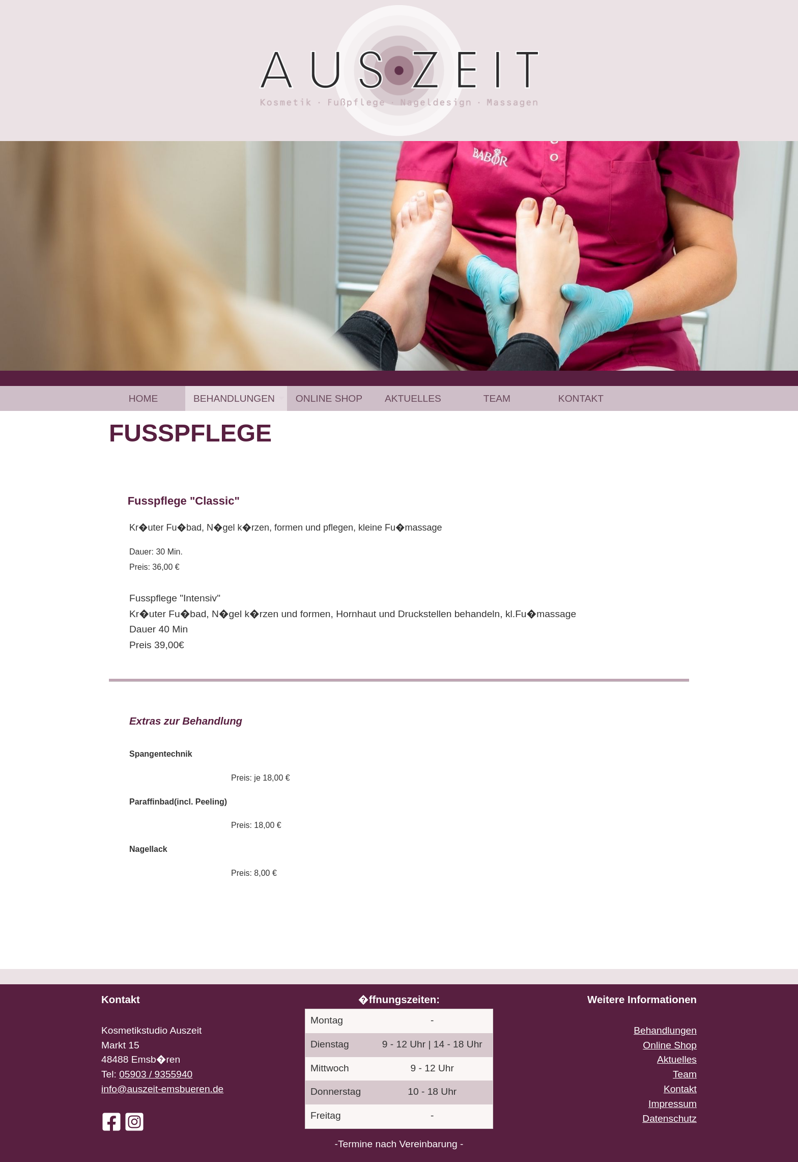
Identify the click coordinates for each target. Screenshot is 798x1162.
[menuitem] (143, 398)
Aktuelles (413, 398)
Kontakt (581, 398)
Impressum (672, 1103)
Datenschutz (669, 1118)
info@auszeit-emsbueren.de (162, 1089)
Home (143, 398)
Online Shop (329, 398)
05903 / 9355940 (155, 1074)
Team (496, 398)
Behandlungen (234, 398)
